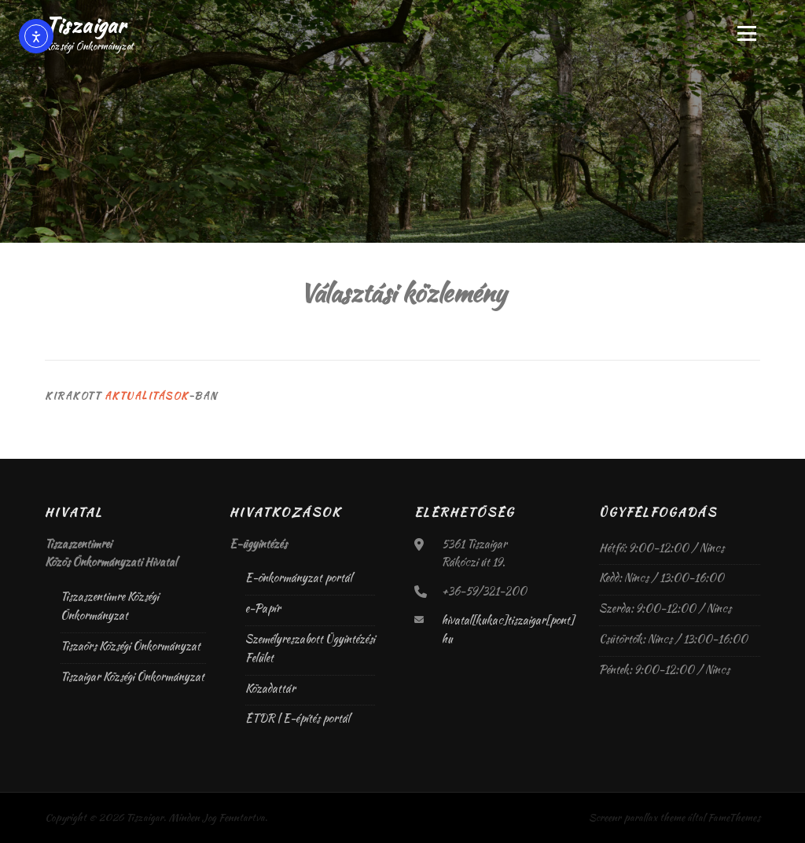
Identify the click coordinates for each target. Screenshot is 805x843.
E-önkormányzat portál (298, 577)
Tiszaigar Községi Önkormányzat (132, 676)
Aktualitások (147, 395)
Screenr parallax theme (637, 817)
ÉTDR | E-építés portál (297, 718)
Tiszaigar (85, 25)
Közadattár (270, 688)
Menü (746, 33)
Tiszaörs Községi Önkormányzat (130, 646)
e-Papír (263, 608)
